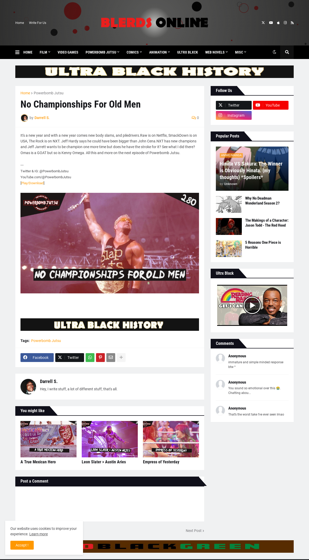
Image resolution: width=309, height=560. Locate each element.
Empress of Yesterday (161, 461)
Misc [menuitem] (239, 52)
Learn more (38, 534)
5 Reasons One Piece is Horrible (263, 245)
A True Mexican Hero (38, 461)
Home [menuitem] (27, 52)
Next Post (194, 531)
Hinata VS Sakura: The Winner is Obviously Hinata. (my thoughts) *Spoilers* (251, 170)
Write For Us (37, 23)
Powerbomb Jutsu (49, 93)
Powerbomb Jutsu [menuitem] (101, 52)
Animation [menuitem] (158, 52)
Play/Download (32, 183)
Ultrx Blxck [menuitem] (187, 52)
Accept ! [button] (22, 545)
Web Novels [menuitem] (215, 52)
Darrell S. (49, 381)
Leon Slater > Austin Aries (104, 461)
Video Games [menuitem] (68, 52)
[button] (19, 52)
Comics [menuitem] (133, 52)
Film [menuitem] (43, 52)
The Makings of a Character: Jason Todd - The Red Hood (267, 223)
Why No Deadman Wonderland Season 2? (262, 201)
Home (19, 23)
